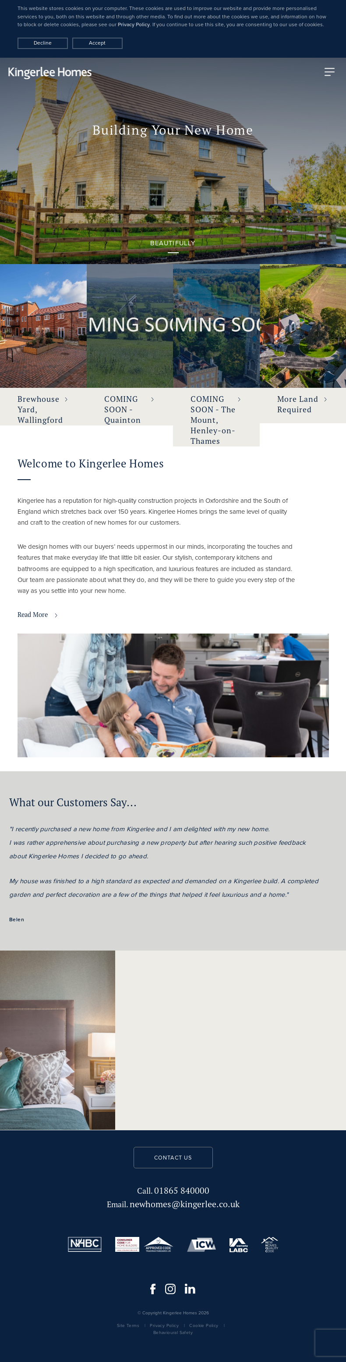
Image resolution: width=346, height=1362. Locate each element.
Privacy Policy (134, 24)
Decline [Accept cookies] (43, 43)
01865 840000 (173, 1190)
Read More (38, 614)
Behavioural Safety (173, 1332)
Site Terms (128, 1325)
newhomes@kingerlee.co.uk (173, 1203)
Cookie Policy (203, 1325)
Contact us (173, 1158)
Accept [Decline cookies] (97, 43)
